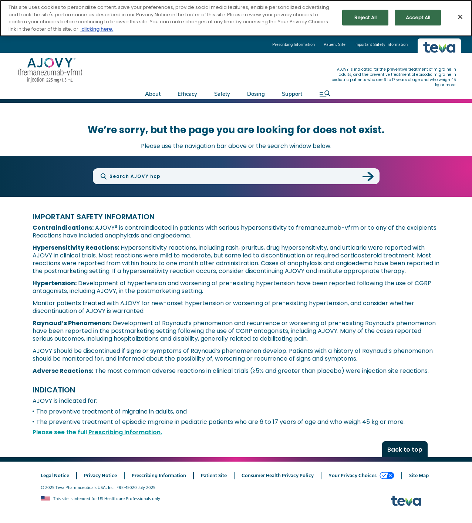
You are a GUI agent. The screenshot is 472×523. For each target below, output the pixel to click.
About (153, 94)
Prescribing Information (293, 44)
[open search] (323, 93)
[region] (236, 18)
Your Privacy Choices (361, 475)
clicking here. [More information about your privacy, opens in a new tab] (96, 29)
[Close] (460, 17)
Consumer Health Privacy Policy (278, 475)
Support (292, 94)
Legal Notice (55, 475)
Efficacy (187, 94)
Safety (222, 94)
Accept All (418, 17)
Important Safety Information (381, 44)
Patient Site (334, 44)
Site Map (419, 475)
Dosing (256, 94)
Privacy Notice (100, 475)
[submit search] (368, 176)
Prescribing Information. (125, 432)
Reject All (365, 17)
